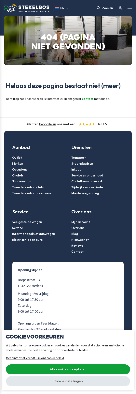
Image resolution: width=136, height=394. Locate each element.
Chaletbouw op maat (86, 181)
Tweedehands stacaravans (31, 193)
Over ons (77, 228)
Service (17, 228)
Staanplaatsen (82, 163)
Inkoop (76, 169)
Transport (78, 157)
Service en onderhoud (87, 175)
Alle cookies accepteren (68, 369)
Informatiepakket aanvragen (33, 234)
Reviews (77, 246)
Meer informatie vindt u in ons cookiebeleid (35, 358)
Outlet (17, 157)
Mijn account (80, 222)
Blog (74, 234)
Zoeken (105, 8)
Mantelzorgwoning (85, 193)
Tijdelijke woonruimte (87, 187)
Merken (17, 163)
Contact (77, 251)
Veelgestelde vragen (27, 222)
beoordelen (47, 124)
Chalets (17, 175)
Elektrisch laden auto (27, 240)
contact (87, 99)
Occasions (19, 169)
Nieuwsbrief (80, 240)
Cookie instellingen (68, 381)
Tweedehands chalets (28, 187)
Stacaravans (21, 181)
